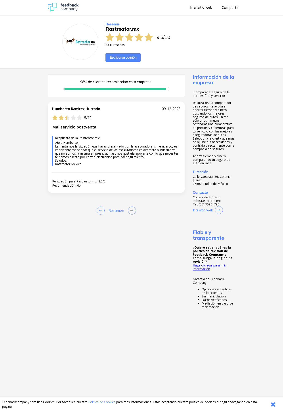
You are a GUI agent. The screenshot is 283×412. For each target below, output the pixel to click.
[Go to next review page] (131, 211)
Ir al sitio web (201, 7)
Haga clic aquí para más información (210, 267)
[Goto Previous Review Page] (101, 211)
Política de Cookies (101, 402)
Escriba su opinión (123, 57)
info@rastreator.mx (207, 201)
